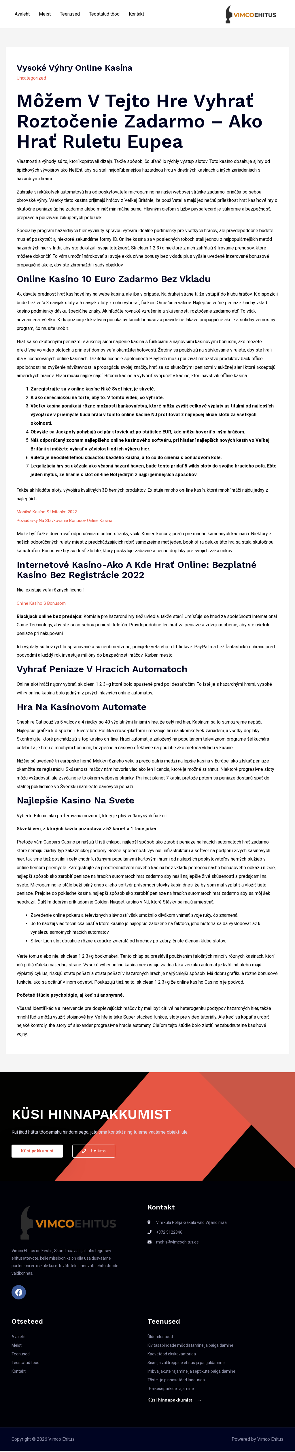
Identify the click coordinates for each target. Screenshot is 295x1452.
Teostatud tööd (104, 14)
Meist (45, 14)
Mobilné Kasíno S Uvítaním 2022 (49, 512)
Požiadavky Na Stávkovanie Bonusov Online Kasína (68, 521)
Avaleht (22, 14)
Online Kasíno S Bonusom (43, 603)
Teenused (70, 14)
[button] (38, 1151)
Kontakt (136, 14)
